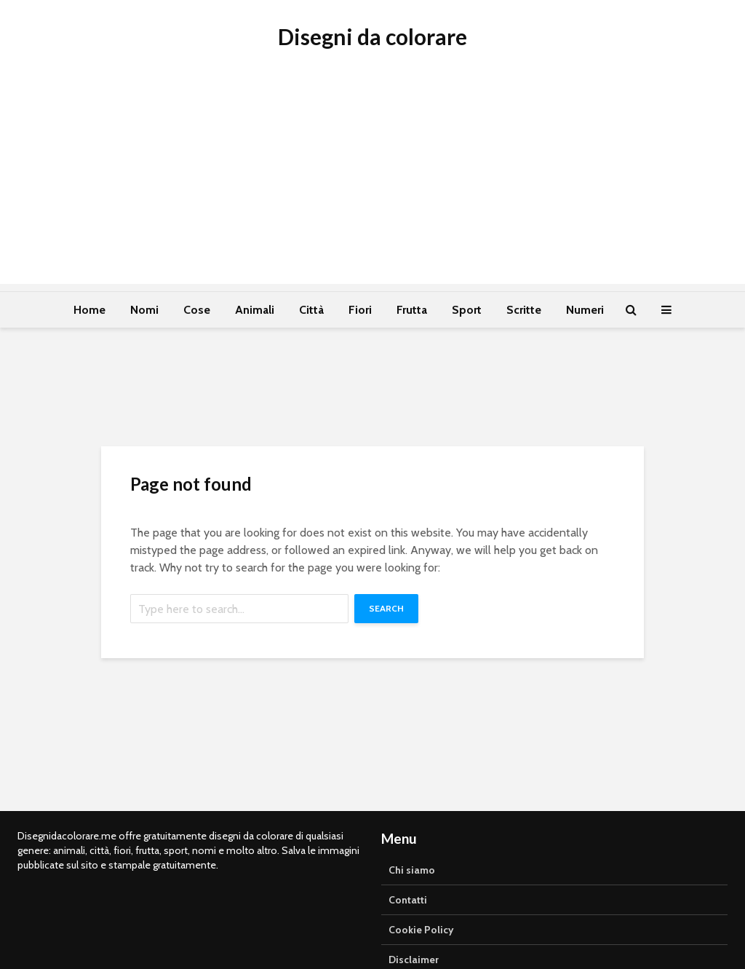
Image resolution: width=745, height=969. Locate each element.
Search (386, 608)
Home (89, 310)
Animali (254, 310)
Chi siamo (412, 870)
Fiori (360, 310)
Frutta (412, 310)
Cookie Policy (421, 929)
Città (311, 310)
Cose (196, 310)
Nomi (144, 310)
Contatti (408, 899)
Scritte (523, 310)
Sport (467, 310)
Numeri (585, 310)
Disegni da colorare (372, 36)
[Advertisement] (372, 182)
